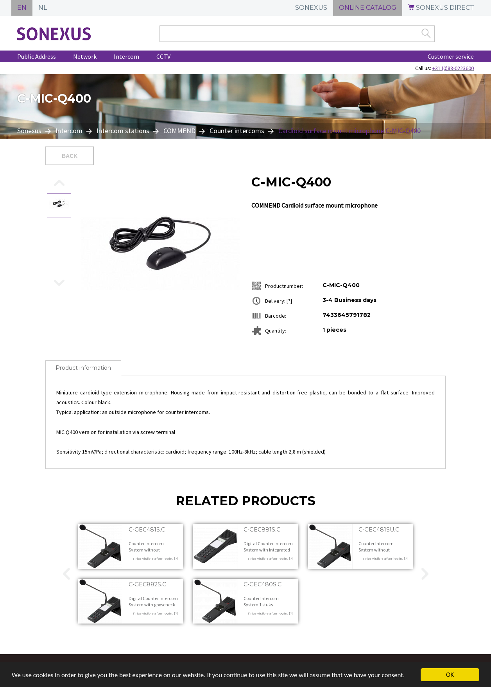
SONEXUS (311, 7)
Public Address (36, 56)
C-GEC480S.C (262, 584)
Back (69, 156)
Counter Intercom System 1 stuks (261, 601)
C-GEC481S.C (147, 529)
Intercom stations (123, 130)
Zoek (426, 33)
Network (85, 56)
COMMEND (179, 130)
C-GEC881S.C (262, 529)
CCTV (163, 56)
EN (22, 7)
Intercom (126, 56)
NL (42, 7)
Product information (83, 368)
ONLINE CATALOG (367, 7)
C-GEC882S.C (147, 584)
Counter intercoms (237, 130)
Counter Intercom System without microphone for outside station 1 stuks (151, 553)
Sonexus (30, 130)
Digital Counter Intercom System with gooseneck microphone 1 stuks (153, 604)
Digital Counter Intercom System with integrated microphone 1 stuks (268, 550)
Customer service (451, 56)
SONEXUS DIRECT (441, 7)
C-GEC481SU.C (378, 529)
